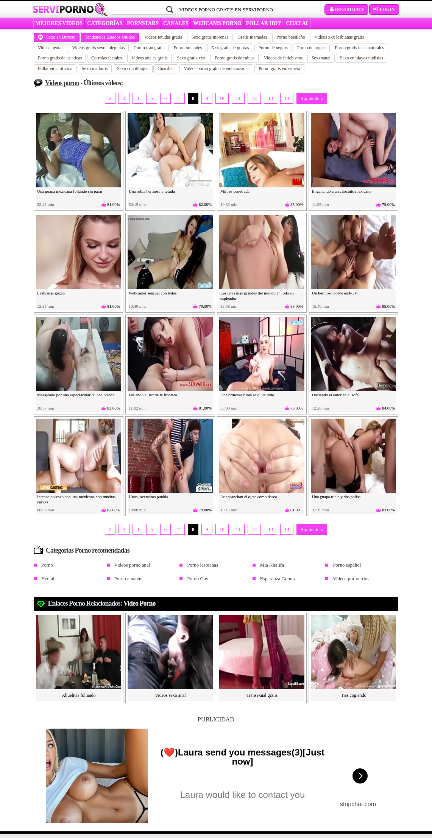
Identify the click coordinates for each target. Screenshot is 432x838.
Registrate (347, 9)
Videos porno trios (351, 578)
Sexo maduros (95, 68)
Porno (47, 565)
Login (384, 9)
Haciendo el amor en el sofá (335, 395)
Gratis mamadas (252, 37)
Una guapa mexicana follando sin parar (70, 191)
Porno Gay (197, 578)
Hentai (48, 578)
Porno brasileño (290, 37)
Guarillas (166, 68)
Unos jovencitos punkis (148, 496)
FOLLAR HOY (264, 23)
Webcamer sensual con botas (152, 293)
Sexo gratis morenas (209, 37)
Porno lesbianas (202, 565)
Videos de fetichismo (283, 58)
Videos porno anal (132, 565)
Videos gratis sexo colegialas (98, 47)
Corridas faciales (106, 58)
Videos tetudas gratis (163, 37)
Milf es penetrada (235, 191)
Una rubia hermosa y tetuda (152, 191)
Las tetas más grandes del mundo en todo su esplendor (257, 296)
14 (286, 98)
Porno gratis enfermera (279, 68)
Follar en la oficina (55, 68)
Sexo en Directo (56, 37)
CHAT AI (297, 23)
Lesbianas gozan (51, 293)
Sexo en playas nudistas (361, 58)
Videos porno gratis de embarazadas (216, 68)
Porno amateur (128, 578)
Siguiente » (312, 98)
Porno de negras (273, 47)
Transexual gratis (262, 695)
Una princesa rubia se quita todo (247, 395)
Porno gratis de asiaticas (60, 58)
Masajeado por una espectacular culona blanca (75, 395)
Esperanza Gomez (278, 578)
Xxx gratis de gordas (230, 47)
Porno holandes (188, 47)
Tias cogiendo (353, 695)
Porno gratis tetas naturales (359, 47)
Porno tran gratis (149, 47)
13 (270, 98)
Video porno (139, 603)
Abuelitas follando (79, 695)
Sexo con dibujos (132, 68)
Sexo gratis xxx (191, 58)
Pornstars (143, 23)
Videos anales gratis (149, 58)
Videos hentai (50, 47)
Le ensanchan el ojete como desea (248, 496)
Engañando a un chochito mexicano (341, 191)
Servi (63, 9)
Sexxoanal (321, 58)
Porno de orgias (311, 47)
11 (238, 98)
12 (254, 98)
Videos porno (62, 83)
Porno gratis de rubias (234, 58)
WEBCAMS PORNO (217, 23)
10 (222, 98)
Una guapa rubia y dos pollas (336, 496)
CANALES (176, 23)
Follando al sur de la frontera (153, 395)
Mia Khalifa (272, 565)
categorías (104, 23)
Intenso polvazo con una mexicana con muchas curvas (76, 499)
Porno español (347, 565)
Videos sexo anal (170, 695)
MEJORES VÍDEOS (59, 23)
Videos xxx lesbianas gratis (339, 37)
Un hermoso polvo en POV (334, 293)
